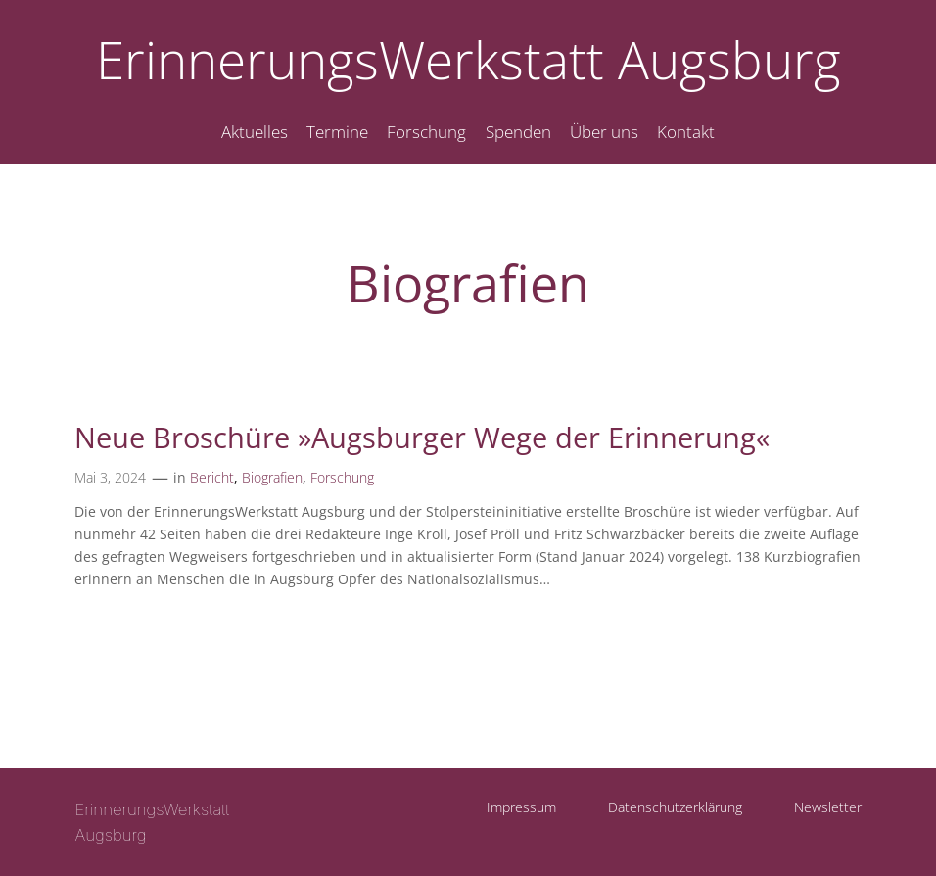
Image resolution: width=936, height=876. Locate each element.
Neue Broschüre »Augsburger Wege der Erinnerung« (422, 438)
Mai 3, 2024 (110, 477)
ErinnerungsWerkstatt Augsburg (468, 59)
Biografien (272, 477)
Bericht (212, 477)
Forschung (342, 477)
